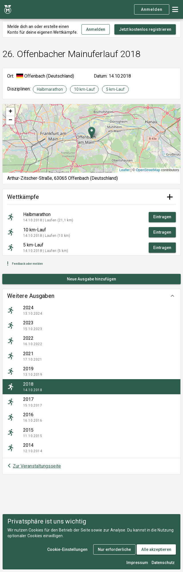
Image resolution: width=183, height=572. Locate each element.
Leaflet (124, 170)
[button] (91, 296)
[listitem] (91, 310)
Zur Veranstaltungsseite (37, 466)
